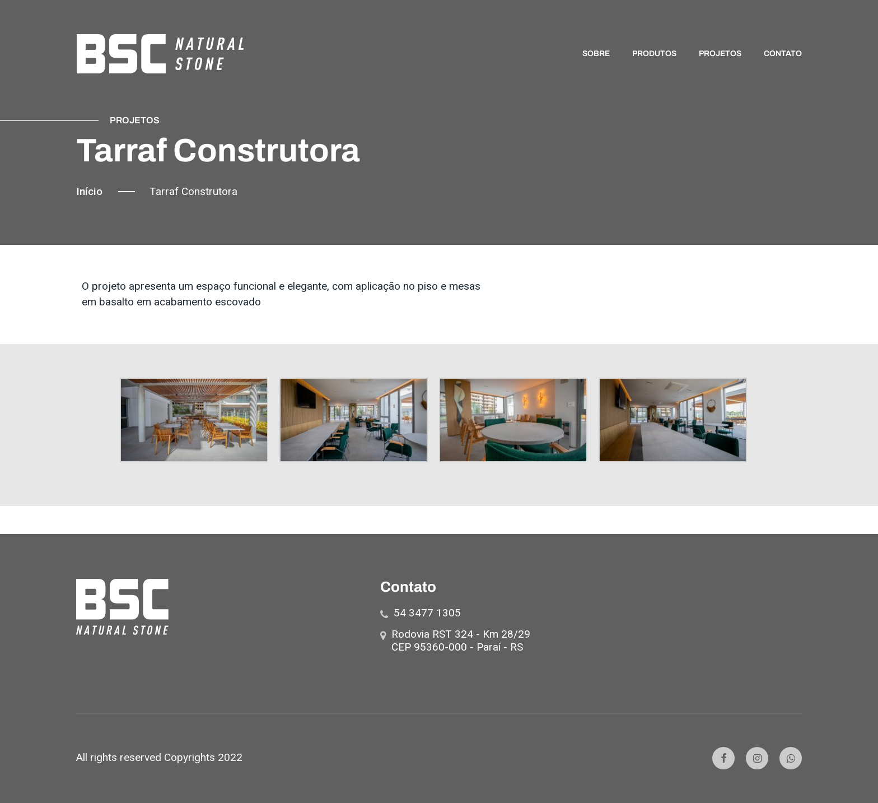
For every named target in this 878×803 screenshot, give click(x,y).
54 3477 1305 (427, 612)
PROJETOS (720, 54)
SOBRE (596, 54)
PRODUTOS (654, 54)
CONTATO (783, 54)
